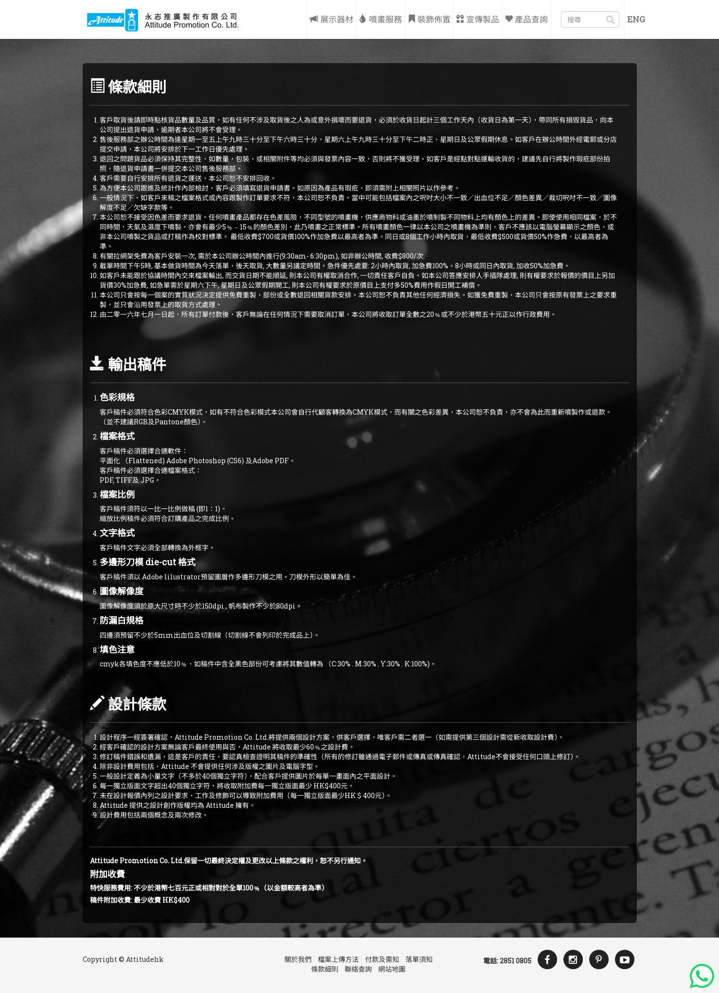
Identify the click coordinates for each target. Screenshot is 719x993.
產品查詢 (526, 19)
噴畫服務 (380, 19)
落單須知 (419, 959)
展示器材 (331, 19)
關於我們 (298, 959)
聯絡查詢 (358, 969)
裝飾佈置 (429, 19)
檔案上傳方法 (338, 959)
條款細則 (324, 969)
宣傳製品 (477, 19)
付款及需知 (382, 959)
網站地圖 (391, 969)
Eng (636, 19)
